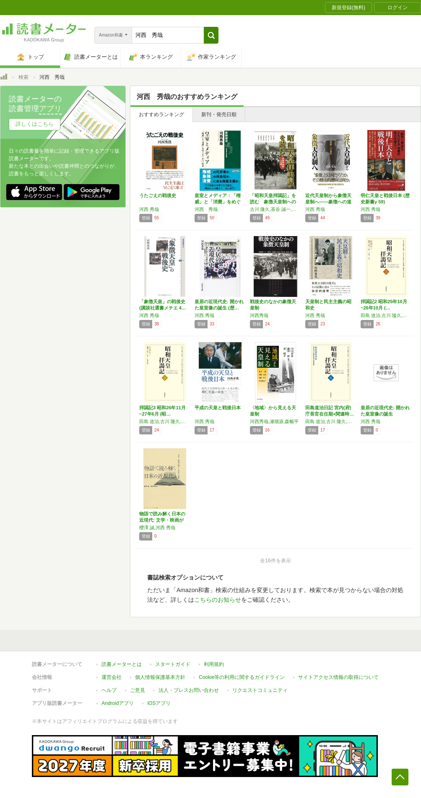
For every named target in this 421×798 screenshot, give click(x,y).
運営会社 (111, 677)
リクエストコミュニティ (260, 690)
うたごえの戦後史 (157, 195)
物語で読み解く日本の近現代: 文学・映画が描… (162, 520)
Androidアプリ (117, 703)
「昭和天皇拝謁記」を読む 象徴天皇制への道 (273, 202)
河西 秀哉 (149, 209)
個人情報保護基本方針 (160, 677)
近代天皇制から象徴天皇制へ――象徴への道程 (328, 202)
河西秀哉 (259, 315)
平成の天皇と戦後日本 (218, 407)
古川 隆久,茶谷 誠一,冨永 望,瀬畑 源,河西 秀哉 (275, 209)
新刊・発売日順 (218, 114)
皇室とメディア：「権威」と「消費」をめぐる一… (218, 202)
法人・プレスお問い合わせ (189, 690)
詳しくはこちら (35, 124)
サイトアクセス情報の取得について (338, 677)
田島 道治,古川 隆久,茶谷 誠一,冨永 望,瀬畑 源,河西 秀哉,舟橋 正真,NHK (386, 315)
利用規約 (214, 664)
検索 (23, 77)
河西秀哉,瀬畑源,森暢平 (274, 421)
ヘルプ (109, 690)
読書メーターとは (121, 664)
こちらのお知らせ (217, 599)
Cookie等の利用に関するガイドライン (242, 677)
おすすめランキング (161, 114)
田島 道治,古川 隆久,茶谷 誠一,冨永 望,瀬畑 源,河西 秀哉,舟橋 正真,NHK (164, 421)
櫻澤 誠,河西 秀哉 (157, 527)
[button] (211, 35)
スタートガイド (172, 664)
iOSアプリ (159, 703)
